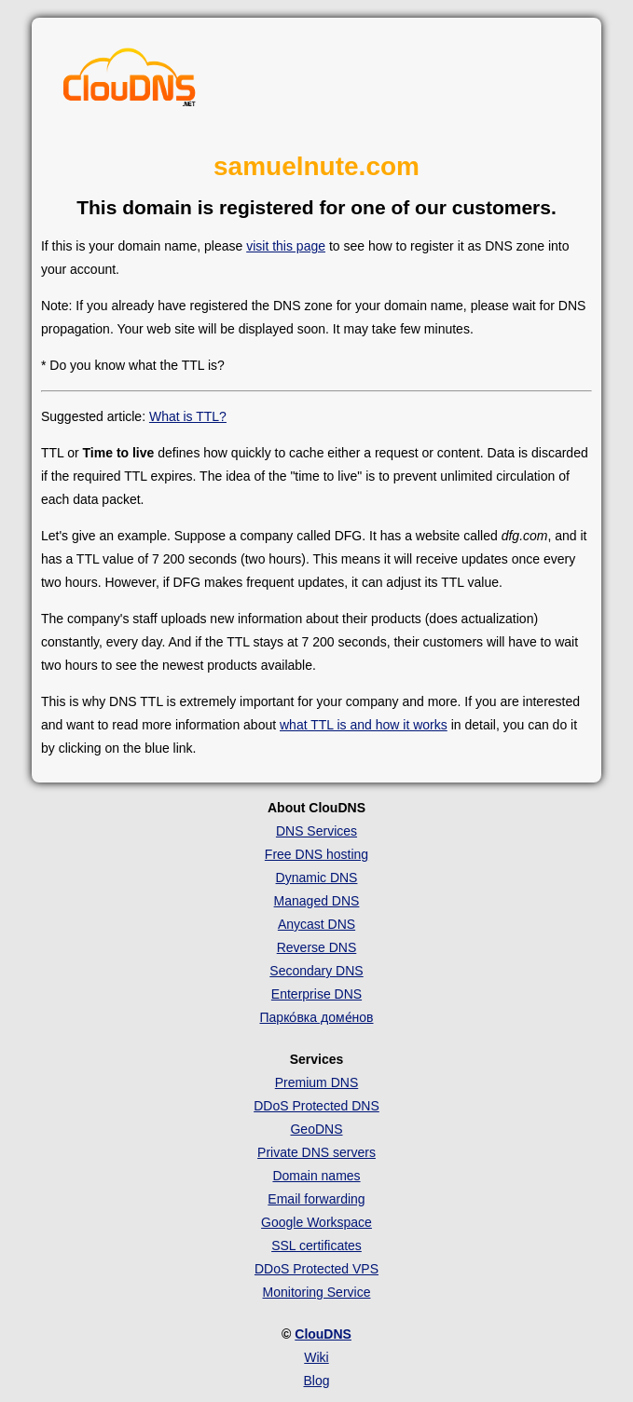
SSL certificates (316, 1245)
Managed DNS (317, 900)
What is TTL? (188, 416)
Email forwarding (316, 1198)
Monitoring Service (317, 1292)
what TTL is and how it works (363, 724)
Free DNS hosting (316, 854)
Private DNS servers (316, 1152)
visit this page (285, 245)
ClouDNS (323, 1334)
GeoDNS (316, 1129)
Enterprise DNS (316, 994)
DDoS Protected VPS (316, 1268)
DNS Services (316, 831)
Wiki (316, 1357)
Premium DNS (316, 1082)
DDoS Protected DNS (316, 1105)
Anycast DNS (316, 924)
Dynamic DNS (317, 877)
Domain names (316, 1175)
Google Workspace (316, 1222)
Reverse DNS (317, 947)
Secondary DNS (316, 970)
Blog (316, 1380)
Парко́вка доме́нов (317, 1017)
